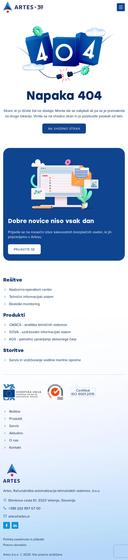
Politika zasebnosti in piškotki (23, 539)
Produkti (15, 418)
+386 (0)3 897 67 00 (22, 508)
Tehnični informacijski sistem (31, 296)
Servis (14, 425)
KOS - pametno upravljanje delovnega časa (42, 339)
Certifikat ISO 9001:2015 (82, 392)
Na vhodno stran (64, 128)
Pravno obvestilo (14, 545)
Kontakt (15, 447)
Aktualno (16, 432)
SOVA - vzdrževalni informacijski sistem (40, 331)
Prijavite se (24, 249)
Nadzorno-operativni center (30, 289)
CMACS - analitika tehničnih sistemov (38, 324)
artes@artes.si (16, 516)
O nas (13, 440)
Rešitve (14, 411)
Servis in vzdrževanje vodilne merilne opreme (45, 359)
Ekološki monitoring (24, 303)
